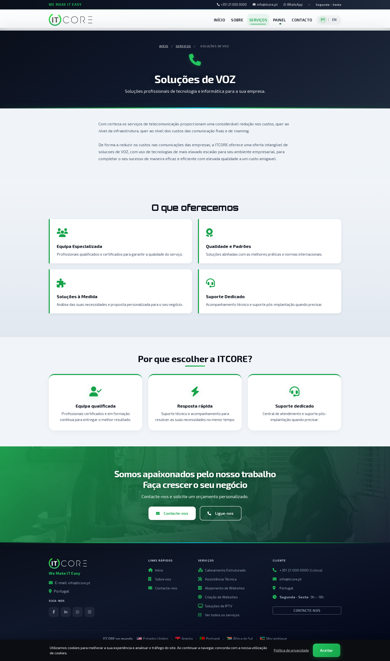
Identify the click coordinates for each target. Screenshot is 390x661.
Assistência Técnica (221, 579)
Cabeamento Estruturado (225, 570)
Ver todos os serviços (222, 615)
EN (334, 20)
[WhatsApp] (78, 612)
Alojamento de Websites (225, 588)
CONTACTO (302, 20)
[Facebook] (54, 612)
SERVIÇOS (258, 20)
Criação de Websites (221, 597)
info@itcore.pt (265, 4)
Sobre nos (163, 579)
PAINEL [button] (279, 20)
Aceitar (326, 650)
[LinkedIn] (66, 612)
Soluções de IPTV (218, 606)
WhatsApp (293, 4)
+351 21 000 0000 (232, 4)
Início (163, 46)
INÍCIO (219, 20)
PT (323, 20)
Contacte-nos (172, 513)
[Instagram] (90, 612)
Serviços (183, 46)
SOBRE (237, 20)
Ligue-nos (220, 513)
